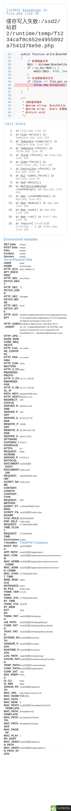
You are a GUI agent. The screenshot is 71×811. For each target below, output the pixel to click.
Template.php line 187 (32, 144)
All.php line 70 (28, 171)
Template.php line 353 (32, 137)
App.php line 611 (28, 199)
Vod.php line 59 (28, 178)
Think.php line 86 (29, 151)
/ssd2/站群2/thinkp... (33, 225)
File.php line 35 (22, 14)
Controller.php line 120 (34, 165)
